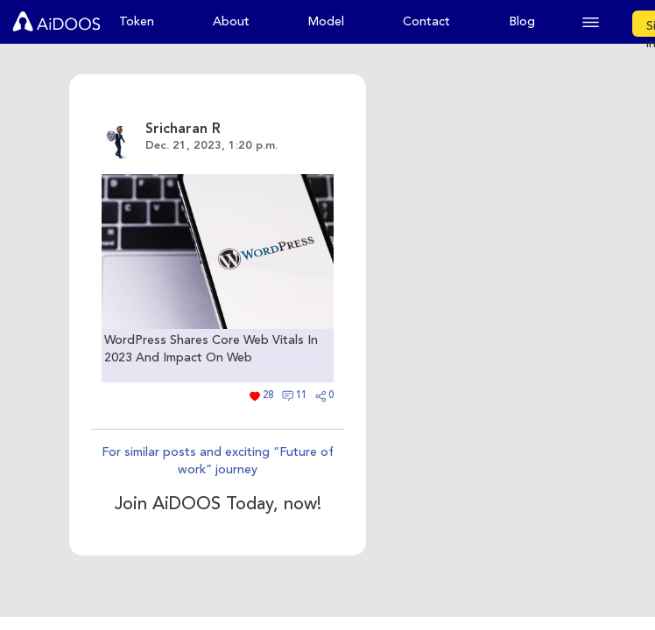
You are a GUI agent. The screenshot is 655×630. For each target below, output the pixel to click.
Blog (522, 21)
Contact (426, 21)
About (231, 21)
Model (326, 21)
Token (136, 21)
